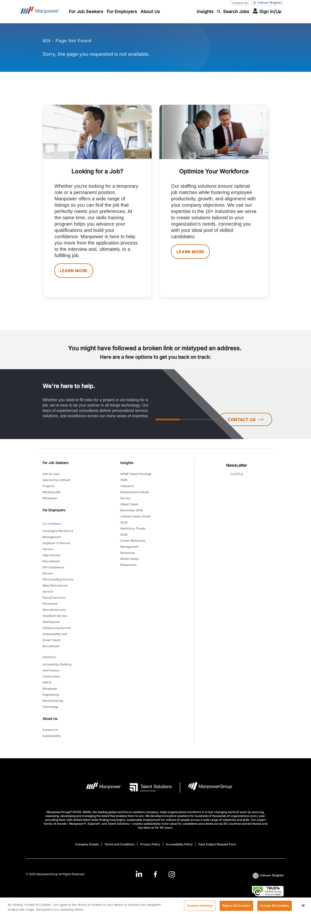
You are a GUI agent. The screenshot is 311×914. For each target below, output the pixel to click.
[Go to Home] (40, 11)
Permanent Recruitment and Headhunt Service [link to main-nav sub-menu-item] (55, 610)
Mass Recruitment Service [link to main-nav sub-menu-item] (55, 588)
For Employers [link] (54, 510)
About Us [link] (50, 719)
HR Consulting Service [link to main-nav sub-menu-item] (58, 579)
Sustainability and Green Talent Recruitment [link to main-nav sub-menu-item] (55, 640)
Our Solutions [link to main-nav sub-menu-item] (52, 523)
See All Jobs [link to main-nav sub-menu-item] (51, 474)
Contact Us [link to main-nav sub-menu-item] (50, 730)
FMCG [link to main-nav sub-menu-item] (47, 682)
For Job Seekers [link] (56, 463)
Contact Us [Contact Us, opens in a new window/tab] (240, 3)
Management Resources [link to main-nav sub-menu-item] (129, 550)
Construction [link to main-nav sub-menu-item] (51, 676)
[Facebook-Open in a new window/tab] (155, 874)
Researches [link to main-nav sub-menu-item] (128, 565)
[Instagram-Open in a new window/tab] (172, 874)
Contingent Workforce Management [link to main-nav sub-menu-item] (58, 534)
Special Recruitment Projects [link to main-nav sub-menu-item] (56, 483)
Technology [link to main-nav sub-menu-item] (51, 707)
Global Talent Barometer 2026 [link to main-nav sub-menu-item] (131, 507)
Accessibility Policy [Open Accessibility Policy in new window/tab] (179, 844)
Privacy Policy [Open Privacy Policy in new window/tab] (150, 844)
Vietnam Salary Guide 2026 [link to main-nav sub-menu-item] (135, 519)
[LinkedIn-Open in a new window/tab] (139, 874)
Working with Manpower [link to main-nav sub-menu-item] (51, 495)
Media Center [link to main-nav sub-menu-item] (129, 559)
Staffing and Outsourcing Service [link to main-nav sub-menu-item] (57, 625)
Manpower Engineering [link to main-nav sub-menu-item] (51, 691)
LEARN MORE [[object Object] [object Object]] (74, 270)
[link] (155, 874)
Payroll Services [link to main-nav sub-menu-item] (54, 597)
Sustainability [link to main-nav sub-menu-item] (52, 736)
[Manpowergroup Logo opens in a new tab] (206, 787)
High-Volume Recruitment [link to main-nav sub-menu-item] (51, 558)
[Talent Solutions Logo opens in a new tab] (147, 787)
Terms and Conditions (119, 844)
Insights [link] (126, 463)
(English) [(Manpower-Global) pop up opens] (267, 2)
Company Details (87, 844)
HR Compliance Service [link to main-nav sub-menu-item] (53, 570)
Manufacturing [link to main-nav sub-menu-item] (53, 700)
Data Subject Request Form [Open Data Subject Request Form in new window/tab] (217, 844)
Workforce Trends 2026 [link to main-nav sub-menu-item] (132, 531)
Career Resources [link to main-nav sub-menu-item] (132, 540)
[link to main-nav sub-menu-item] (86, 11)
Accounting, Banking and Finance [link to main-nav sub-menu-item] (57, 667)
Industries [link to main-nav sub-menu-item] (49, 657)
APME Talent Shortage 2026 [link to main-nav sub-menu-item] (135, 477)
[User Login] (267, 11)
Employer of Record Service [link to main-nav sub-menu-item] (56, 546)
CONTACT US (245, 419)
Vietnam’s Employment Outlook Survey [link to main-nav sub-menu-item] (134, 492)
